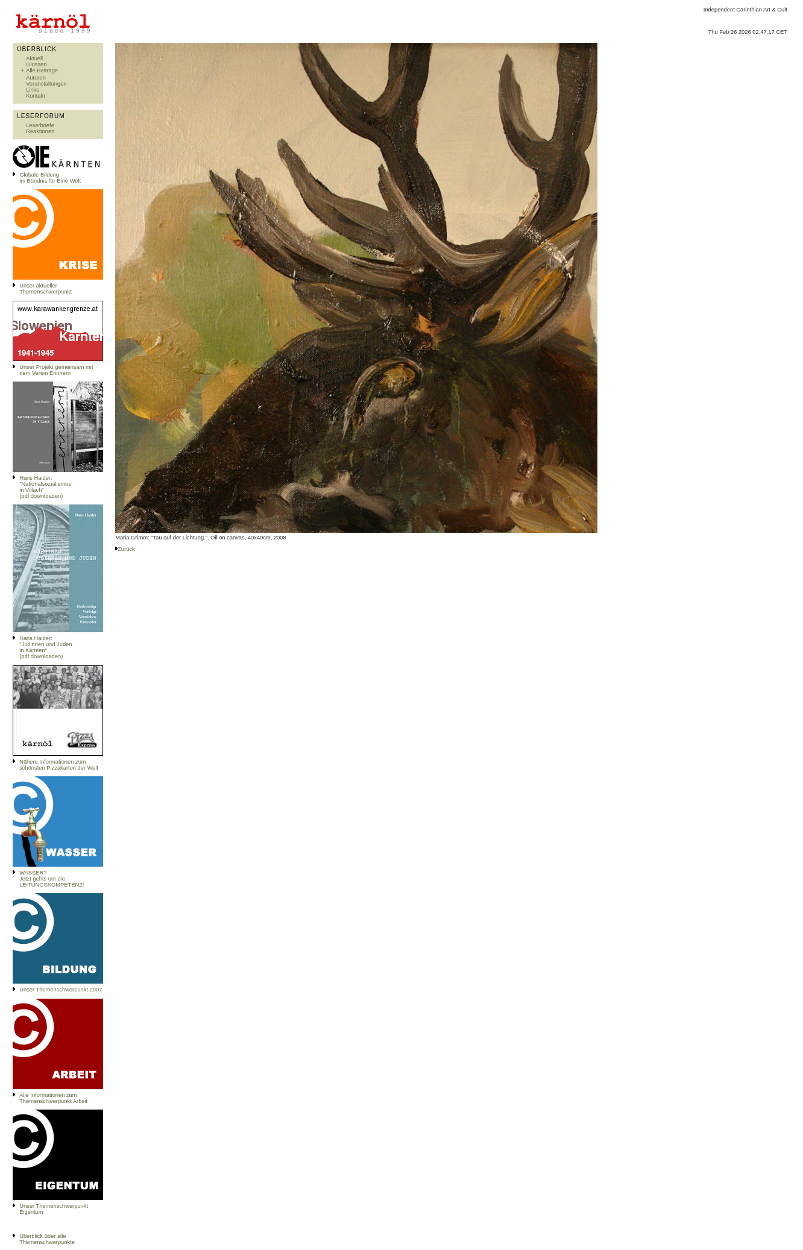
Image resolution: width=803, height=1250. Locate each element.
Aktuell (34, 58)
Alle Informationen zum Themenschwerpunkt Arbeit (53, 1098)
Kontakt (35, 96)
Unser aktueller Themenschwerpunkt (45, 289)
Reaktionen (40, 131)
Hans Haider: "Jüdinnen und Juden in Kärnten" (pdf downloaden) (45, 647)
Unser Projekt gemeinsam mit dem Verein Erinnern (56, 370)
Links (32, 90)
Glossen (36, 64)
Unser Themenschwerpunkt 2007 (60, 990)
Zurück (126, 549)
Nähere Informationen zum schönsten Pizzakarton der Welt (58, 765)
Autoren (36, 78)
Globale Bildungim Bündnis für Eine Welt (50, 178)
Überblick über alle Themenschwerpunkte (47, 1239)
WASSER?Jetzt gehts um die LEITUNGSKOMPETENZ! (51, 879)
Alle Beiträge (42, 71)
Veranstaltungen (46, 84)
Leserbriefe (40, 125)
